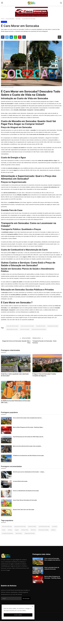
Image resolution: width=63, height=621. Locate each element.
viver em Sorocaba (24, 329)
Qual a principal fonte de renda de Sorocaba (51, 568)
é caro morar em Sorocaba (27, 326)
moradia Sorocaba (40, 326)
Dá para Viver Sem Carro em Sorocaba (23, 509)
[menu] (2, 3)
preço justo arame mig (19, 526)
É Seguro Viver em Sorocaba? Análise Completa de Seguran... (44, 374)
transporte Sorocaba (53, 326)
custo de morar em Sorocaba (39, 329)
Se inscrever (26, 598)
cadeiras (10, 530)
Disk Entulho (19, 533)
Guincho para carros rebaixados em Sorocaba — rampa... (29, 472)
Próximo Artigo (37, 338)
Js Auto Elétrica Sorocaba (20, 481)
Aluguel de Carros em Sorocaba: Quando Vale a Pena (16, 342)
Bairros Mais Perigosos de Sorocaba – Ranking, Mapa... (28, 427)
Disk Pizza (33, 530)
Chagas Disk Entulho (30, 533)
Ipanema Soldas (32, 526)
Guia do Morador (10, 18)
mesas (3, 530)
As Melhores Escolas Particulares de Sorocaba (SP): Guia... (15, 401)
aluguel (16, 530)
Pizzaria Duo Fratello (43, 530)
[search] (61, 3)
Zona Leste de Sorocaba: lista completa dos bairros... (27, 417)
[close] (32, 606)
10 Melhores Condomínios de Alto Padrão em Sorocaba (28, 455)
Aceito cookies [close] (18, 615)
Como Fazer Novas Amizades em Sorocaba (25, 500)
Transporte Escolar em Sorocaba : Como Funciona (44, 342)
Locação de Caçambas (7, 533)
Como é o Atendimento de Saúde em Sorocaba (26, 490)
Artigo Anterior (25, 338)
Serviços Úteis (24, 530)
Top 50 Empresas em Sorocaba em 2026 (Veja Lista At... (28, 436)
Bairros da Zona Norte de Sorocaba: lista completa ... (27, 446)
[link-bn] (31, 12)
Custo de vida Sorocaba (12, 326)
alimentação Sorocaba (12, 329)
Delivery (53, 530)
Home (2, 18)
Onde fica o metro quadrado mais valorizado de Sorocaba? (15, 374)
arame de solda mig (7, 526)
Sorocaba (18, 18)
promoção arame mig (44, 526)
